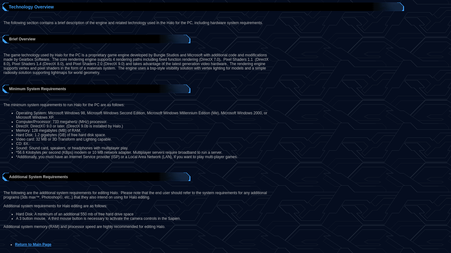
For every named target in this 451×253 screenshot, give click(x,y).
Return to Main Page (33, 244)
